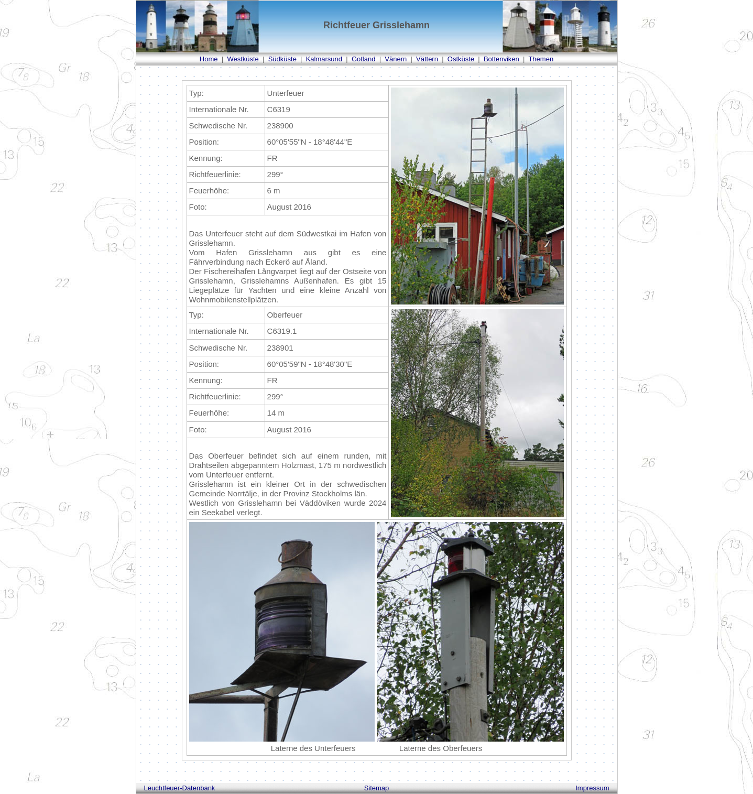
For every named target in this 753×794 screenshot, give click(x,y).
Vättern (427, 59)
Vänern (396, 59)
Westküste (242, 59)
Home (209, 59)
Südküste (282, 59)
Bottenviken (501, 59)
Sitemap (376, 788)
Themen (540, 59)
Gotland (364, 59)
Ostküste (461, 59)
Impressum (592, 788)
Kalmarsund (324, 59)
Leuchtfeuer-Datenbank (179, 788)
